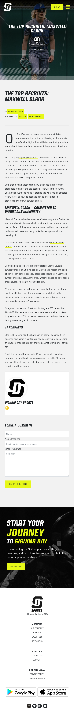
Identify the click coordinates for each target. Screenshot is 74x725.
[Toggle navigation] (67, 7)
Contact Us (37, 641)
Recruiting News (36, 116)
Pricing (37, 633)
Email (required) (13, 449)
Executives (37, 637)
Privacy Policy (37, 674)
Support (37, 660)
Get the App (15, 567)
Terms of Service (37, 678)
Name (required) (13, 439)
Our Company (37, 628)
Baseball (22, 116)
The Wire (21, 134)
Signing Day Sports (37, 44)
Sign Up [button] (57, 7)
